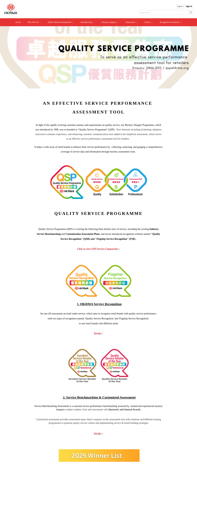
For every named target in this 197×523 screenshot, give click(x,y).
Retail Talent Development (61, 22)
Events (149, 22)
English (180, 6)
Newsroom (132, 22)
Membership (87, 22)
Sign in (189, 6)
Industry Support (110, 22)
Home (18, 22)
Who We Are (34, 22)
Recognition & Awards (171, 22)
